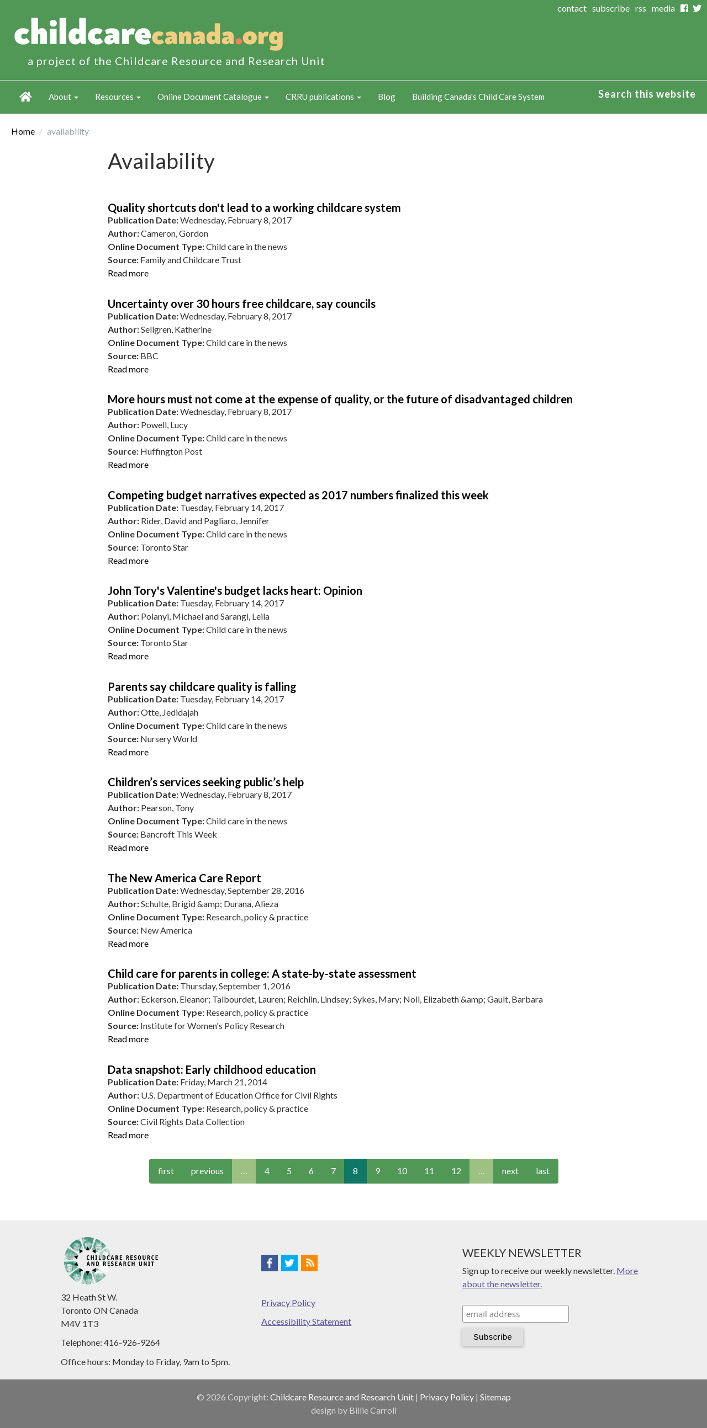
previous (207, 1170)
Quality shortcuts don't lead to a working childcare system (254, 207)
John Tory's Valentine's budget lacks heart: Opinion (235, 590)
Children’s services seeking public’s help (206, 781)
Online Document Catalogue (213, 97)
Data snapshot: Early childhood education (212, 1069)
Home (25, 97)
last (543, 1170)
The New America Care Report (184, 877)
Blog (386, 97)
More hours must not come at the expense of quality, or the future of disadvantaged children (340, 399)
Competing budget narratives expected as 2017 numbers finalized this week (298, 495)
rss (640, 8)
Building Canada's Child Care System (478, 97)
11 (429, 1170)
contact (572, 8)
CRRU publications (323, 97)
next (510, 1170)
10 (402, 1170)
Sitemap (495, 1397)
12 (456, 1170)
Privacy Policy (288, 1302)
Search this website (647, 94)
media (663, 8)
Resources (118, 97)
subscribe (611, 8)
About (63, 97)
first (166, 1170)
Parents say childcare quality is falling (202, 686)
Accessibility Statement (306, 1321)
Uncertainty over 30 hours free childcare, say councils (242, 303)
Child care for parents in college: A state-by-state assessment (262, 973)
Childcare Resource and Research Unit (342, 1397)
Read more (128, 273)
